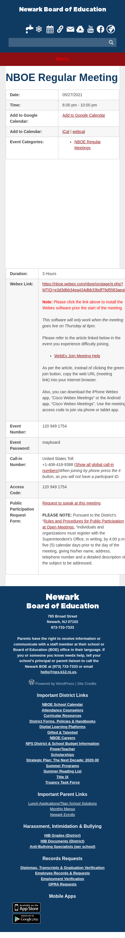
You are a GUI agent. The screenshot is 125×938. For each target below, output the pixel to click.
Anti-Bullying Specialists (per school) (62, 846)
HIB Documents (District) (63, 841)
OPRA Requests (62, 884)
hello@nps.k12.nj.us (58, 672)
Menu (62, 59)
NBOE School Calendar (62, 704)
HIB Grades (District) (62, 835)
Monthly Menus (62, 809)
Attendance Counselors (62, 710)
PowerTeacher (62, 749)
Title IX (62, 777)
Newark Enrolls (62, 814)
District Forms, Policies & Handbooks (63, 721)
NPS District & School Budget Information (62, 743)
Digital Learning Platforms (63, 727)
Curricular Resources (62, 715)
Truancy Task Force (62, 782)
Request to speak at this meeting (71, 503)
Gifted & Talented (62, 732)
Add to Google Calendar (83, 115)
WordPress (65, 683)
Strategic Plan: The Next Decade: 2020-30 (62, 760)
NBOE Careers (62, 738)
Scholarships (62, 755)
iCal (65, 131)
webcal (79, 131)
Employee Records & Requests (62, 873)
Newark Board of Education (62, 10)
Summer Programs (62, 766)
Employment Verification (62, 879)
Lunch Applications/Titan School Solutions (62, 803)
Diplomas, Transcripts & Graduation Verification (62, 868)
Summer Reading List (63, 771)
